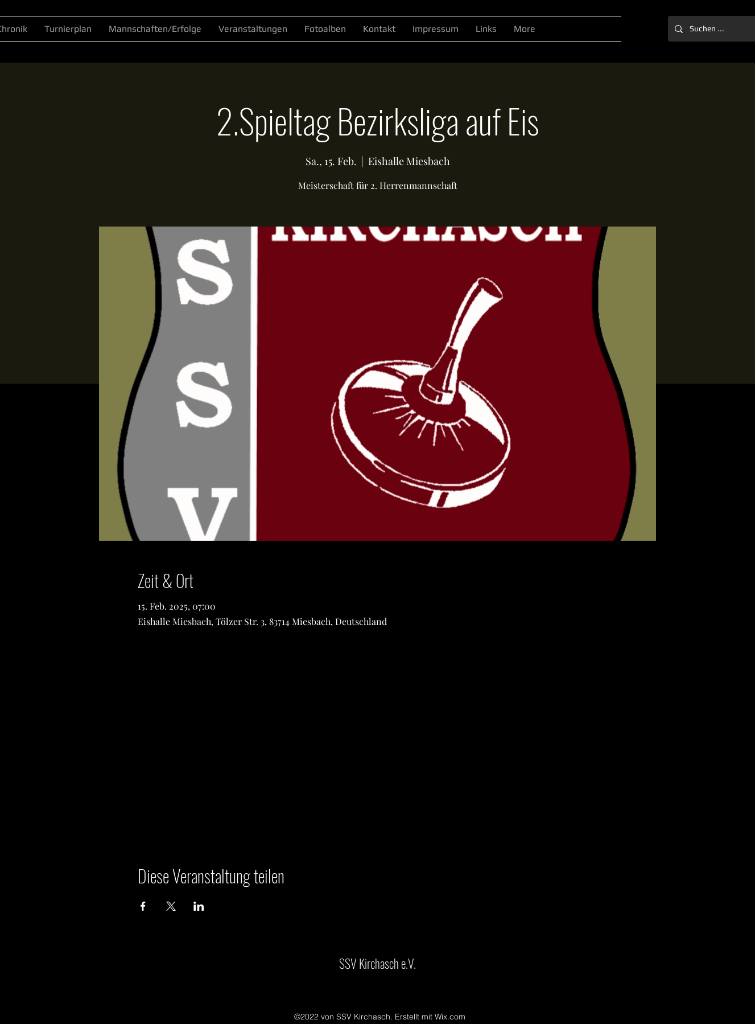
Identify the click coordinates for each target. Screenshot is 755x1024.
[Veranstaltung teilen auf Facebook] (143, 906)
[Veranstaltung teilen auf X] (171, 906)
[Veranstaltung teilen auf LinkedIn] (198, 906)
